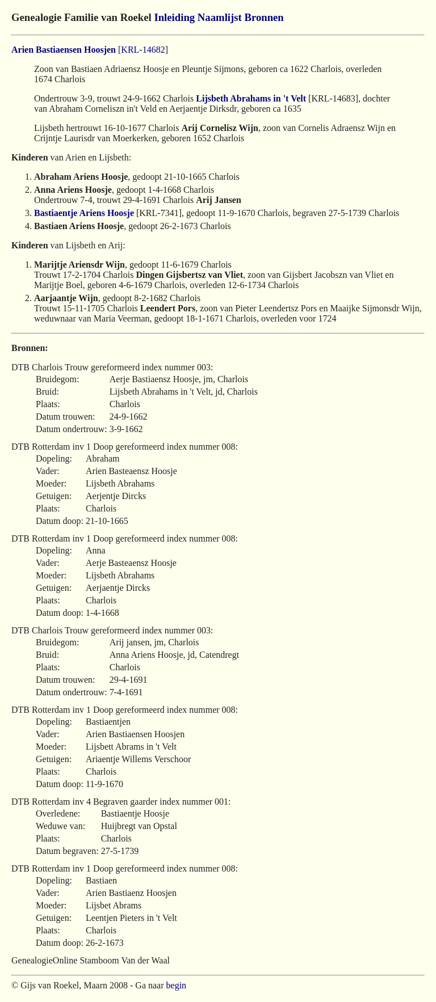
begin (176, 985)
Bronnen (263, 17)
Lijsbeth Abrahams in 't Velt (251, 98)
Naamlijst (220, 17)
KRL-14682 (143, 49)
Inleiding (174, 17)
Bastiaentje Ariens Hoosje (84, 213)
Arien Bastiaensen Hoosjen (63, 49)
